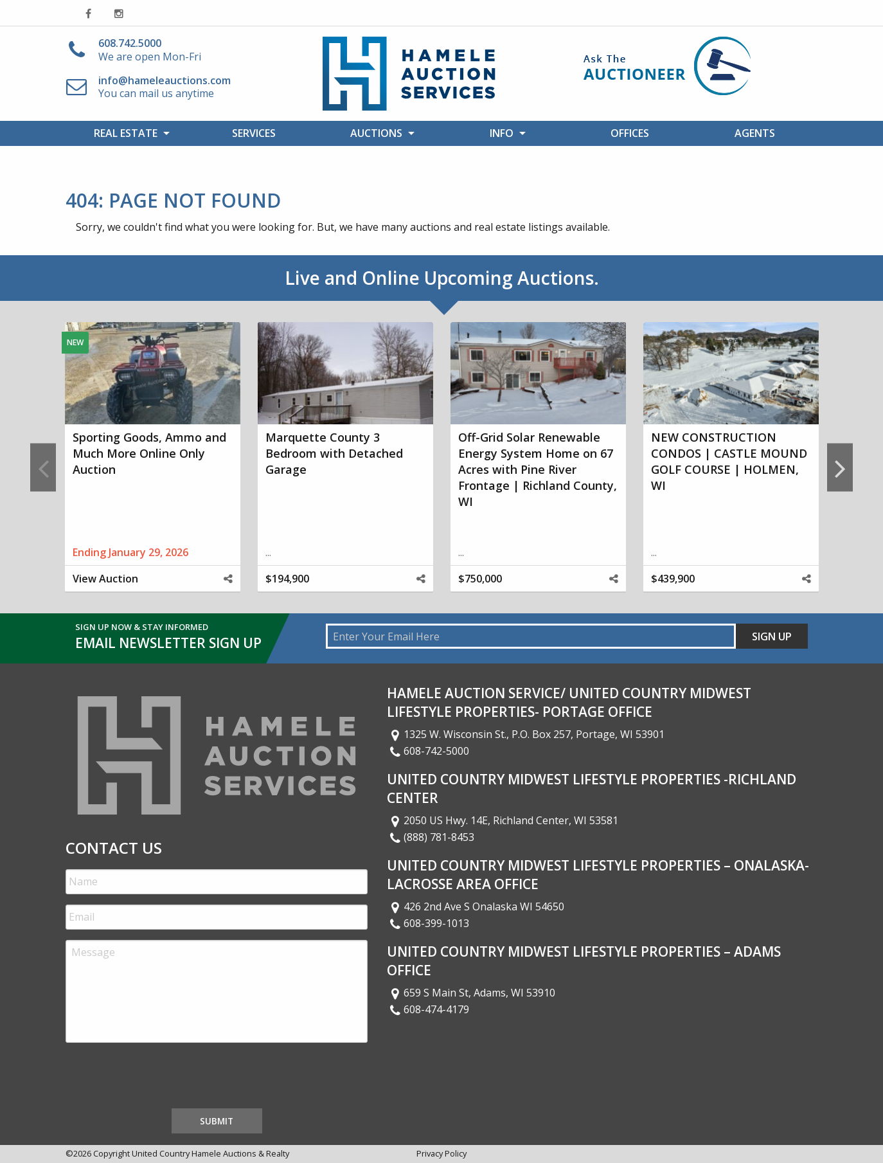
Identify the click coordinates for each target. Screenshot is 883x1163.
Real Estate (125, 133)
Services (254, 133)
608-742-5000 (428, 751)
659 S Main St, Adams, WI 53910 (471, 993)
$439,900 (673, 579)
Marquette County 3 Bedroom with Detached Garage (334, 453)
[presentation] (163, 1078)
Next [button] (840, 468)
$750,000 (480, 579)
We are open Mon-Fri (149, 50)
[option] (152, 467)
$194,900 (287, 579)
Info (501, 133)
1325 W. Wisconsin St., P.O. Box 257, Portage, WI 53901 (525, 734)
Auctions (376, 133)
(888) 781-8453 (430, 837)
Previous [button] (43, 468)
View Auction (105, 579)
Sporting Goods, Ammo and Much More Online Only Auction (149, 453)
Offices (630, 133)
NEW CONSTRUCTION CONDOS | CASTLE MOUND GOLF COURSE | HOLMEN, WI (729, 461)
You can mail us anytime (164, 87)
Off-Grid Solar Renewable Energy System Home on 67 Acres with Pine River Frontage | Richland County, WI (537, 469)
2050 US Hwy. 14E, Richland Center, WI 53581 (502, 820)
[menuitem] (128, 133)
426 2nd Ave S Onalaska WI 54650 (475, 906)
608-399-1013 (428, 923)
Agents (755, 133)
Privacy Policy (441, 1153)
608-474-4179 (428, 1009)
